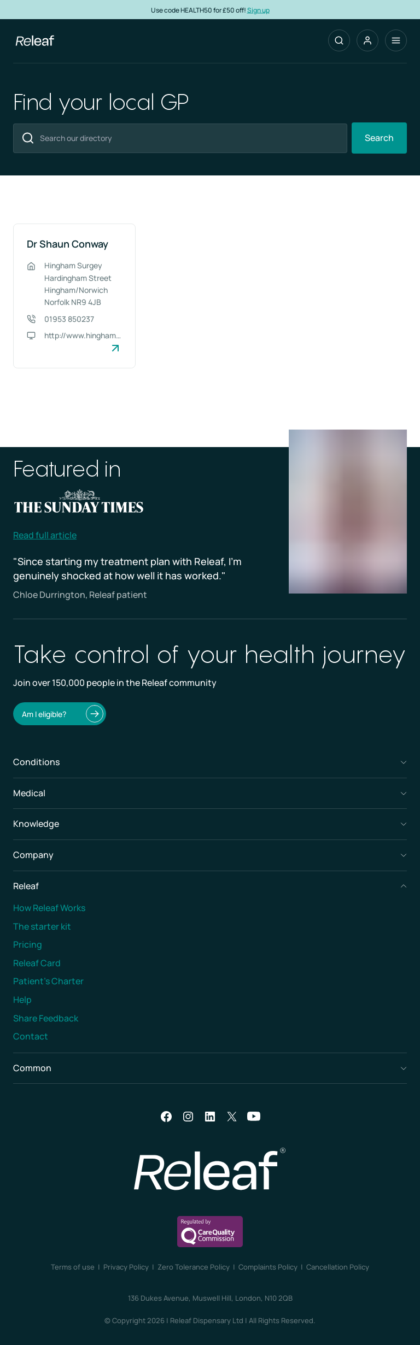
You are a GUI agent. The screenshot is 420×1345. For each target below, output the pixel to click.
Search (379, 138)
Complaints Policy (268, 1267)
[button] (367, 40)
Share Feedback (45, 1018)
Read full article (45, 535)
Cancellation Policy (337, 1267)
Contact (30, 1036)
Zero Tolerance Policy (194, 1267)
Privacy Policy (126, 1267)
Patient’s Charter (48, 981)
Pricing (27, 944)
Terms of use (73, 1267)
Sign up (258, 9)
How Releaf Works (49, 908)
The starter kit (42, 926)
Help (22, 1000)
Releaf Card (37, 963)
